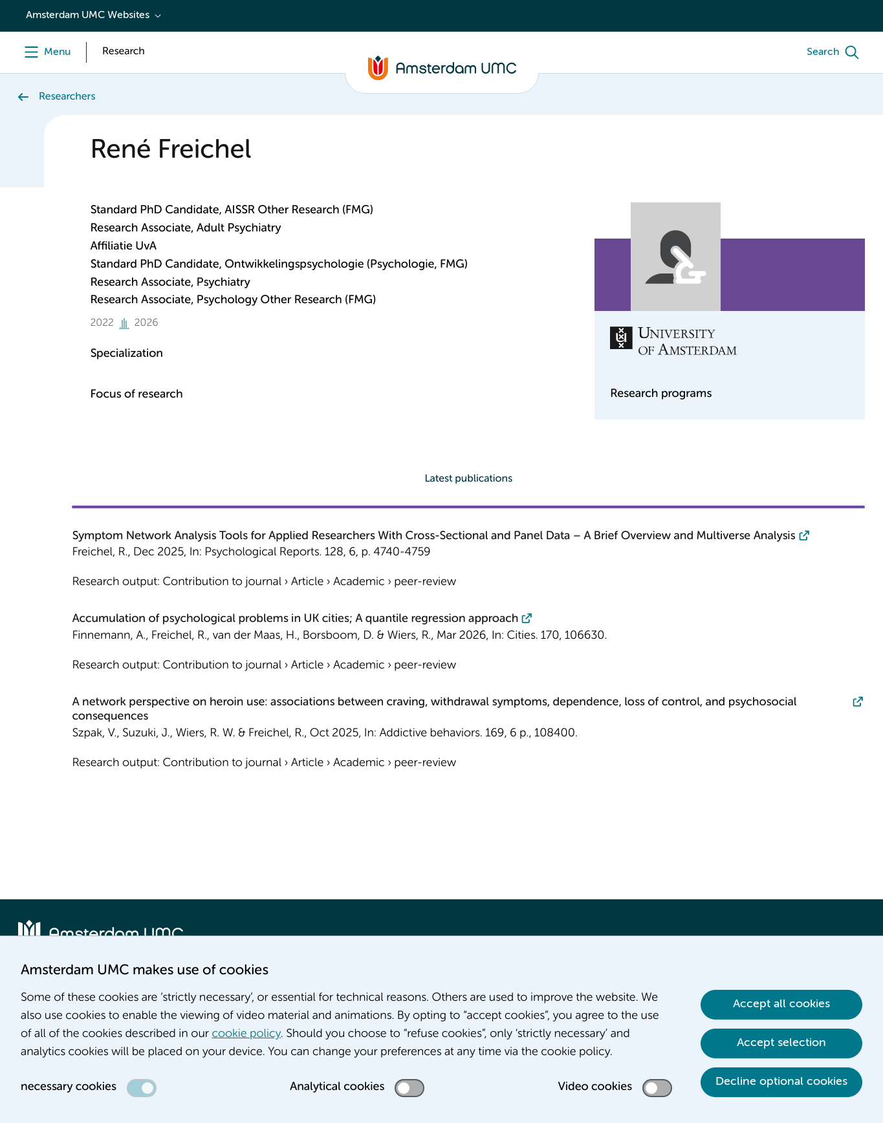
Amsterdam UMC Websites (87, 15)
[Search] (836, 52)
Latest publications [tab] (468, 479)
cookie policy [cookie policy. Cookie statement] (246, 1034)
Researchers (67, 97)
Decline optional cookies (781, 1081)
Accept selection (781, 1043)
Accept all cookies (781, 1004)
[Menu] (44, 52)
